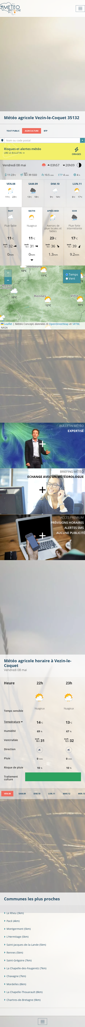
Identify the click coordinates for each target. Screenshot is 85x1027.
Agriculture (31, 130)
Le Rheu (14, 913)
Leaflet (6, 324)
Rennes (13, 952)
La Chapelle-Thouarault (23, 992)
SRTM (75, 324)
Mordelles (15, 984)
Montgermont (17, 929)
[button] (23, 267)
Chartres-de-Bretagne (22, 1000)
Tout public (13, 130)
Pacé (12, 921)
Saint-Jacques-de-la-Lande (25, 944)
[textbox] (45, 140)
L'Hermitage (16, 936)
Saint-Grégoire (18, 960)
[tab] (7, 794)
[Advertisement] (42, 63)
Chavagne (15, 976)
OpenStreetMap (59, 324)
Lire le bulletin (14, 152)
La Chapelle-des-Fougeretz (25, 968)
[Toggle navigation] (80, 8)
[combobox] (45, 140)
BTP (45, 130)
